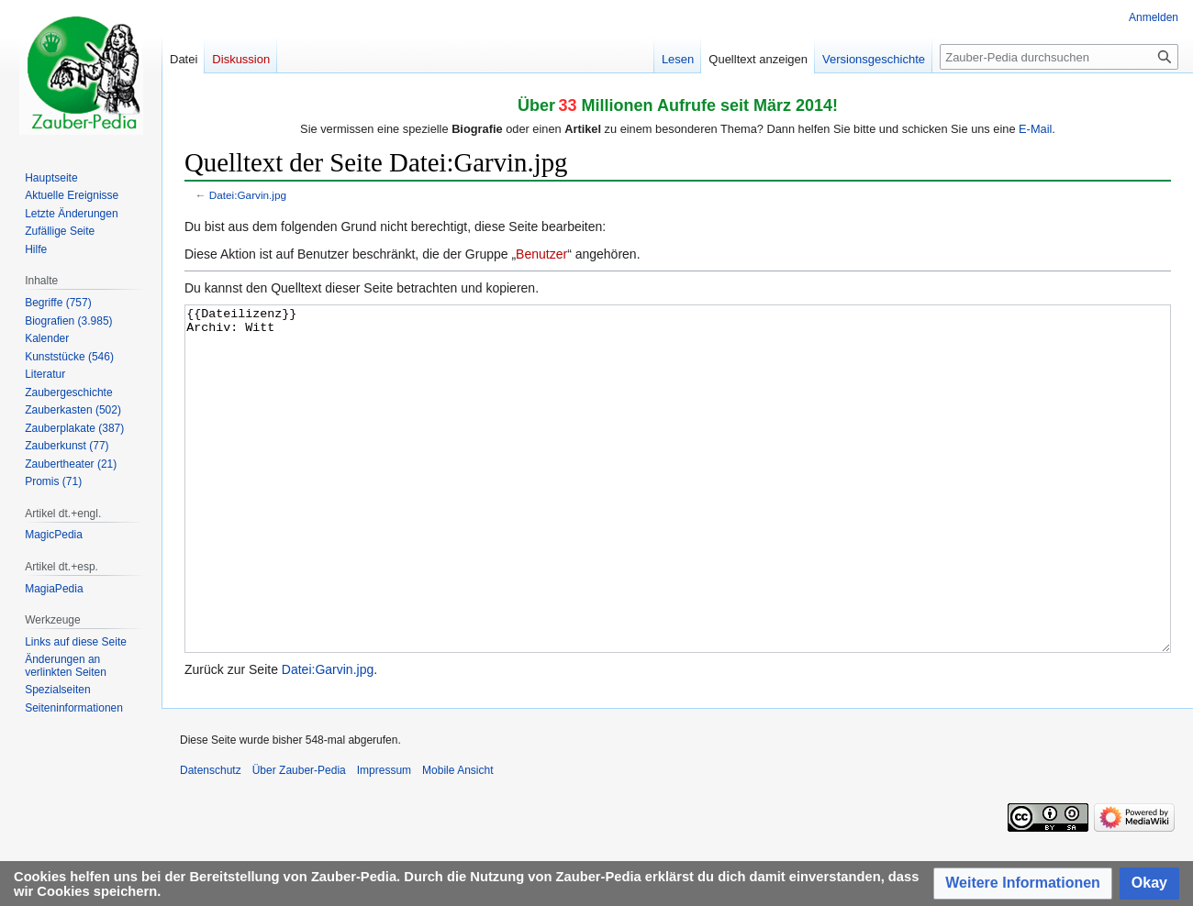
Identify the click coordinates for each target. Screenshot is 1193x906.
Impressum (384, 839)
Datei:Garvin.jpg (247, 195)
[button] (1022, 883)
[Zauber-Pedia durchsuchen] (1059, 57)
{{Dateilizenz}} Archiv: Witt (677, 513)
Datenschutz (210, 839)
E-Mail (1035, 129)
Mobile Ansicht (457, 839)
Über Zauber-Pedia (299, 839)
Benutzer (541, 254)
